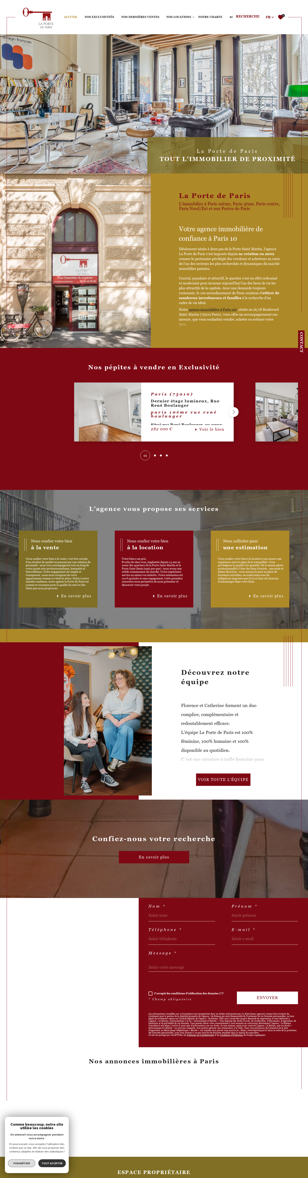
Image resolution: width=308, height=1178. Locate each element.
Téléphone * (165, 930)
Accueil (71, 16)
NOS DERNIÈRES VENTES (140, 16)
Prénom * (245, 906)
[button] (234, 412)
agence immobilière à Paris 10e (213, 310)
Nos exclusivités (99, 16)
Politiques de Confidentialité (200, 1035)
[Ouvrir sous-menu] (193, 16)
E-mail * (244, 930)
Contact (301, 342)
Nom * (157, 906)
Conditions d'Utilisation (231, 1035)
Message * (162, 953)
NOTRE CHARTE (210, 16)
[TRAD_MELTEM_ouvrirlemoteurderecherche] (252, 17)
